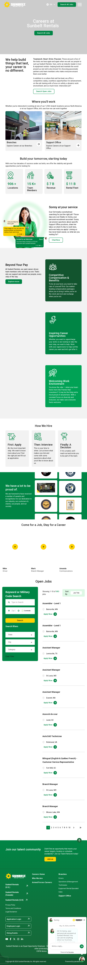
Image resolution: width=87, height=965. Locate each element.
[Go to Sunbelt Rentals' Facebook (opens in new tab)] (10, 939)
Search (20, 620)
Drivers (61, 878)
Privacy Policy (10, 905)
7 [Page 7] (62, 827)
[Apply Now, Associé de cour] (50, 725)
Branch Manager (50, 784)
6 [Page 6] (60, 827)
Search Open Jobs (43, 91)
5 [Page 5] (58, 827)
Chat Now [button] (56, 240)
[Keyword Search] (22, 602)
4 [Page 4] (55, 827)
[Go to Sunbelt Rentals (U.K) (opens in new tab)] (16, 900)
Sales (61, 892)
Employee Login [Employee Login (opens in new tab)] (18, 926)
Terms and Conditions (13, 908)
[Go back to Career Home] (15, 4)
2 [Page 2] (51, 827)
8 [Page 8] (64, 827)
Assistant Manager (51, 647)
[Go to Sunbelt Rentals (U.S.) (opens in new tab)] (16, 886)
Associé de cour (50, 714)
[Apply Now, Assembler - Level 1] (50, 614)
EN (51, 4)
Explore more (13, 281)
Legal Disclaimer (11, 912)
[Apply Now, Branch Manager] (50, 795)
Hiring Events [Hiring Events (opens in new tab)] (18, 933)
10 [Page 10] (69, 827)
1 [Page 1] (48, 827)
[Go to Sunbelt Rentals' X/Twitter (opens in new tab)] (14, 939)
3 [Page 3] (53, 827)
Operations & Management (68, 882)
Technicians (63, 885)
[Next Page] (74, 828)
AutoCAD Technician (52, 736)
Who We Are (37, 878)
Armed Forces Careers (42, 882)
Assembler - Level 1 (51, 603)
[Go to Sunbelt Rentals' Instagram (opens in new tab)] (18, 939)
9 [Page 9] (66, 827)
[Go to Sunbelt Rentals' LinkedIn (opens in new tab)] (22, 939)
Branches (63, 874)
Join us (50, 859)
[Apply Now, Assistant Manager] (50, 658)
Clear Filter (9, 656)
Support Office (65, 896)
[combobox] (13, 610)
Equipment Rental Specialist (69, 888)
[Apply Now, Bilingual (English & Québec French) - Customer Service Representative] (50, 772)
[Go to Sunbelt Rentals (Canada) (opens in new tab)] (16, 893)
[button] (18, 611)
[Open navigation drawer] (79, 4)
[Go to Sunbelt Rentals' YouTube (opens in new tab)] (6, 939)
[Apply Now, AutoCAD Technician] (50, 747)
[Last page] (80, 828)
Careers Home (38, 874)
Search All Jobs (66, 4)
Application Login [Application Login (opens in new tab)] (18, 919)
